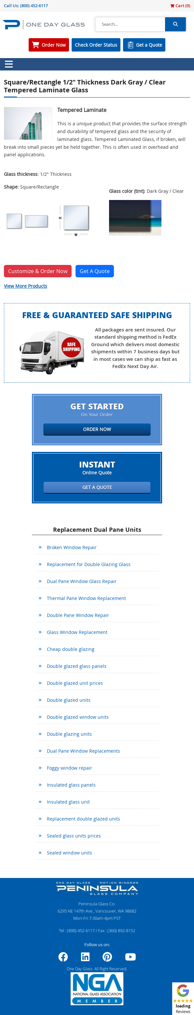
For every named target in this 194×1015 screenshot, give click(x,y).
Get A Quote (95, 271)
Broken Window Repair (72, 547)
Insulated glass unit (68, 802)
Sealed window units (69, 853)
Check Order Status (96, 45)
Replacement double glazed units (83, 819)
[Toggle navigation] (9, 64)
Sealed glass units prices (74, 836)
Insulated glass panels (71, 785)
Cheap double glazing (70, 649)
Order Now (54, 45)
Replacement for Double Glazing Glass (89, 564)
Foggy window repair (69, 768)
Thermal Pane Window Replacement (86, 598)
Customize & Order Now (37, 271)
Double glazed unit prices (75, 683)
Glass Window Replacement (77, 632)
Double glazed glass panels (76, 666)
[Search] (130, 24)
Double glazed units (68, 700)
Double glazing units (69, 734)
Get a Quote (149, 45)
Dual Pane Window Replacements (83, 751)
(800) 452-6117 (34, 5)
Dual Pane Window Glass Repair (82, 581)
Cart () (180, 5)
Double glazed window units (78, 717)
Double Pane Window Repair (78, 615)
